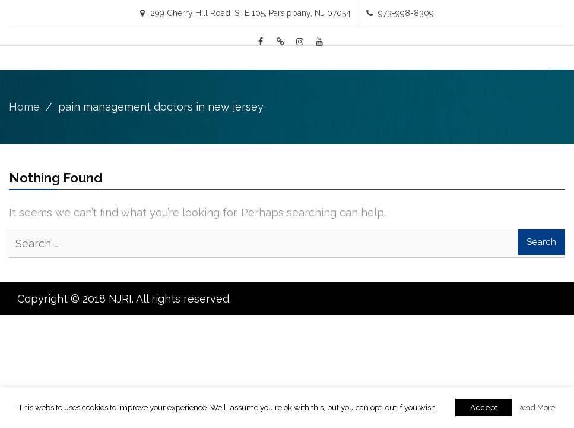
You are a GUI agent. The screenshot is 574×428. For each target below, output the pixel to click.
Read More (536, 407)
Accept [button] (483, 407)
